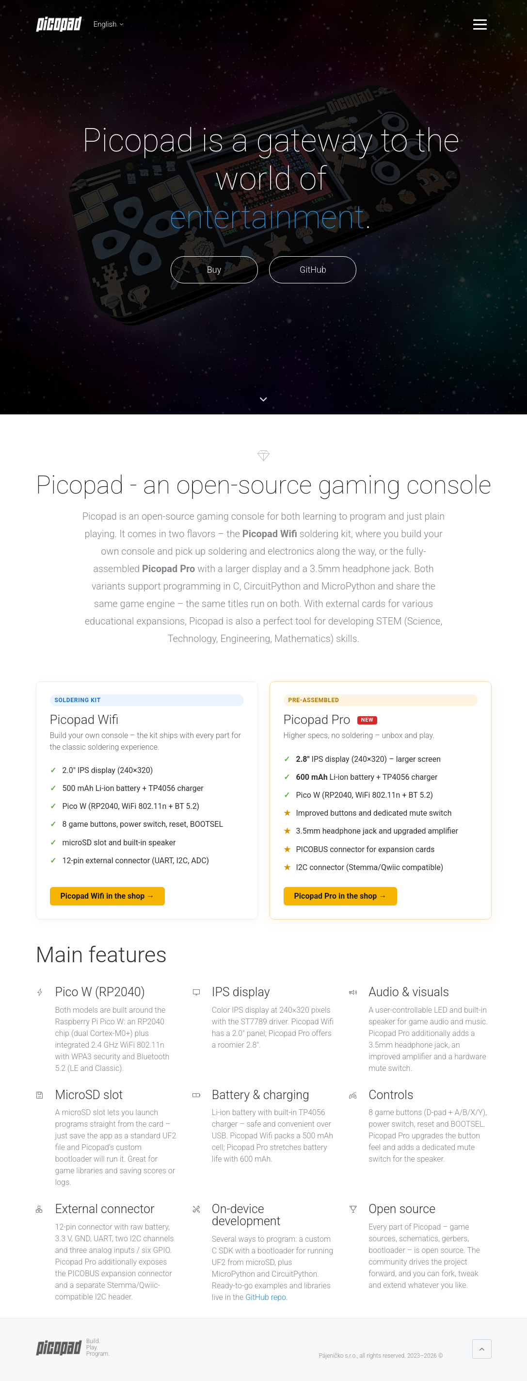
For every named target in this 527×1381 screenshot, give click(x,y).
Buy (214, 269)
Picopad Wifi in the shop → (108, 896)
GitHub (313, 269)
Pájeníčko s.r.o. (338, 1355)
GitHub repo (265, 1297)
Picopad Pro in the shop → (340, 896)
